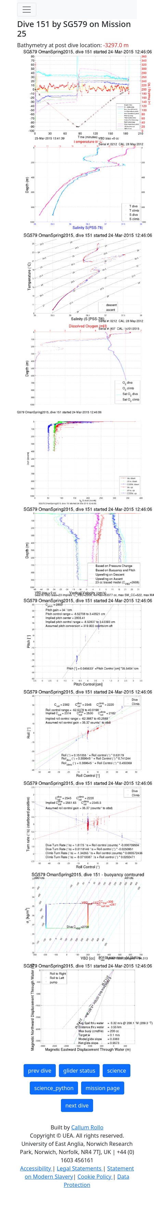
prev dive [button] (39, 1070)
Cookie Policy (95, 1176)
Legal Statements (80, 1168)
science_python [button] (54, 1088)
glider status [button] (79, 1070)
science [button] (116, 1070)
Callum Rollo (87, 1127)
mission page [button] (103, 1088)
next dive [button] (77, 1105)
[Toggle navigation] (26, 9)
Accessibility (36, 1168)
